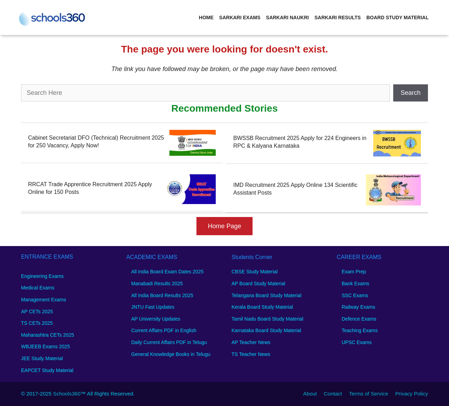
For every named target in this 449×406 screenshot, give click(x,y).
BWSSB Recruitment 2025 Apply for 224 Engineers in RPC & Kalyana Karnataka (300, 142)
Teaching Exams (360, 330)
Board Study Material (397, 17)
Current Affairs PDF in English (163, 330)
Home (206, 17)
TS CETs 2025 (37, 323)
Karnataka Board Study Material (266, 330)
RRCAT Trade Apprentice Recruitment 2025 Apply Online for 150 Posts (90, 188)
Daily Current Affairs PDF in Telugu (169, 342)
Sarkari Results (337, 17)
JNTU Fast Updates (152, 307)
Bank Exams (355, 283)
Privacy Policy (411, 394)
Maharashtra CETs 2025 (47, 335)
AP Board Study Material (258, 283)
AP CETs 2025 (37, 311)
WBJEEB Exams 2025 (45, 346)
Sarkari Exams (239, 17)
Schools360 (66, 394)
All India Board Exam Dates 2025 (167, 271)
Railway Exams (358, 307)
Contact (333, 394)
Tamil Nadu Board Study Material (267, 319)
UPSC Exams (357, 342)
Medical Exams (37, 287)
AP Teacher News (251, 342)
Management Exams (43, 299)
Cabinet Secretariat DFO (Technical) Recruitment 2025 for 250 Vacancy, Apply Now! (96, 141)
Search (411, 92)
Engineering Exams (42, 276)
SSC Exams (355, 295)
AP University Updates (155, 319)
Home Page (224, 226)
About (310, 394)
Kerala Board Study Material (262, 307)
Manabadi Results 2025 (157, 283)
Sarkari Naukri (287, 17)
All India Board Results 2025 (162, 295)
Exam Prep (354, 271)
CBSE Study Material (255, 271)
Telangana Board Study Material (266, 295)
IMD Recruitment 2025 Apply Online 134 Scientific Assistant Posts (295, 189)
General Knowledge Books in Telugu (170, 354)
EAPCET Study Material (47, 370)
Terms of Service (368, 394)
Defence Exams (359, 319)
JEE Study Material (42, 358)
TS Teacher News (251, 354)
